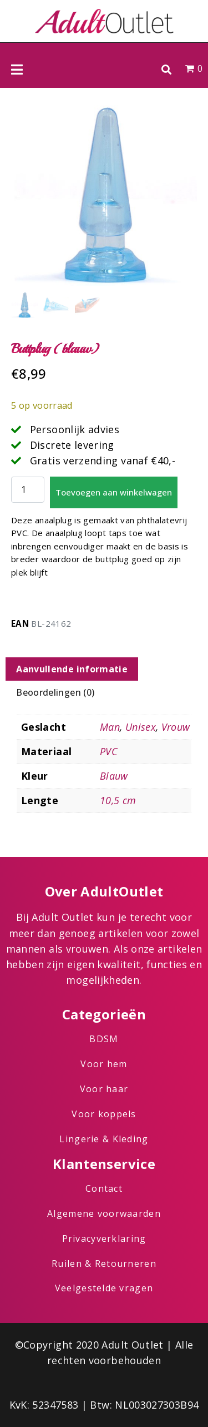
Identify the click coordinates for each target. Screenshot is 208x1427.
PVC (109, 751)
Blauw (114, 775)
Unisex (140, 727)
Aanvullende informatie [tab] (72, 669)
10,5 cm (118, 800)
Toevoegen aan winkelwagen (113, 492)
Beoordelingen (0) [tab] (55, 692)
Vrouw (175, 727)
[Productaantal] (27, 490)
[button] (166, 69)
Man (110, 727)
